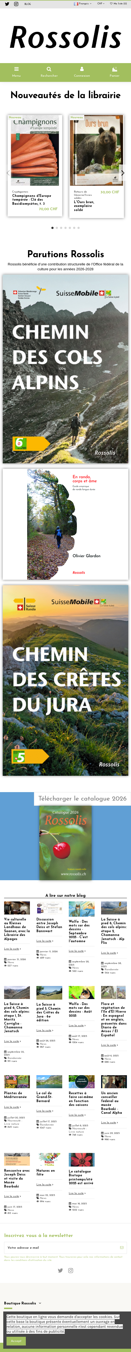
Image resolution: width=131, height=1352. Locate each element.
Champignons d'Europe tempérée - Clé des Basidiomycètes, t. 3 (31, 200)
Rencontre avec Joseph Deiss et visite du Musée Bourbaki (17, 1178)
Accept (16, 1341)
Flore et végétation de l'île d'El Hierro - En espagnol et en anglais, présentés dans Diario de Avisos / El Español (114, 1020)
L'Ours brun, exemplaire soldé (84, 206)
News (11, 962)
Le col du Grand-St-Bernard (44, 1097)
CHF (101, 4)
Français (83, 4)
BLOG (27, 4)
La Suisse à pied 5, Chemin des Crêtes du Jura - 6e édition (48, 1012)
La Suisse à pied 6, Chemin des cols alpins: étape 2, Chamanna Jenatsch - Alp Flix (114, 931)
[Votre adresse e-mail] (60, 1248)
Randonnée (111, 969)
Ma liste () (118, 4)
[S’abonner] (122, 1248)
